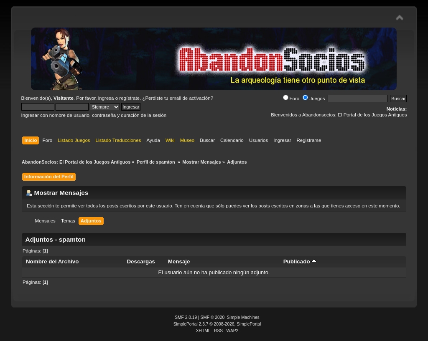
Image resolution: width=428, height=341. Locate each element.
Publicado (300, 261)
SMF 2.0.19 (186, 317)
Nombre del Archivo (52, 261)
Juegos (314, 98)
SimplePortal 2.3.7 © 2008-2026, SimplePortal (217, 324)
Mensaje (179, 261)
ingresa (106, 98)
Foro (291, 98)
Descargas (141, 261)
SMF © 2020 (213, 317)
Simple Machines (243, 317)
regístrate (129, 98)
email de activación (190, 98)
